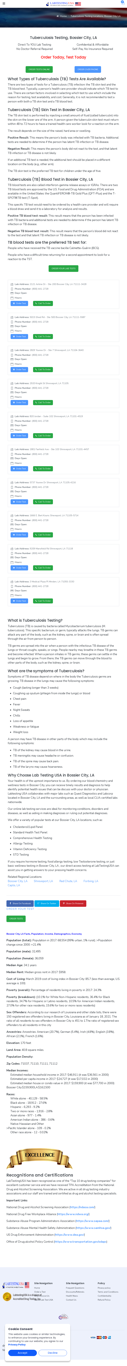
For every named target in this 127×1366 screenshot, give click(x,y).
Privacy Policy (17, 1344)
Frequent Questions (75, 1294)
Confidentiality (104, 1302)
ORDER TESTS (18, 924)
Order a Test (39, 1298)
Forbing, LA (91, 886)
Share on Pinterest (84, 908)
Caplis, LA (14, 890)
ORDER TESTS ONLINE (39, 69)
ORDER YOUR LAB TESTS (63, 269)
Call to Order (45, 305)
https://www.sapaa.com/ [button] (92, 1227)
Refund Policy (104, 1306)
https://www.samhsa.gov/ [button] (93, 1234)
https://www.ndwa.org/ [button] (73, 1220)
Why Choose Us (41, 1302)
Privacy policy (104, 1294)
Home (62, 16)
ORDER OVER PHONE (87, 69)
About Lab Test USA (43, 1306)
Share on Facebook (22, 908)
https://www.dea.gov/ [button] (69, 1241)
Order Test (20, 305)
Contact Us (71, 1306)
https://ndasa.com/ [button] (82, 1214)
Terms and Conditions (108, 1298)
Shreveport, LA (43, 886)
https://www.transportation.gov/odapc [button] (80, 1248)
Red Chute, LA (68, 886)
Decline (53, 1353)
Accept (22, 1353)
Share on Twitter (53, 908)
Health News (72, 1302)
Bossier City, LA (17, 886)
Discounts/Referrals (75, 1298)
